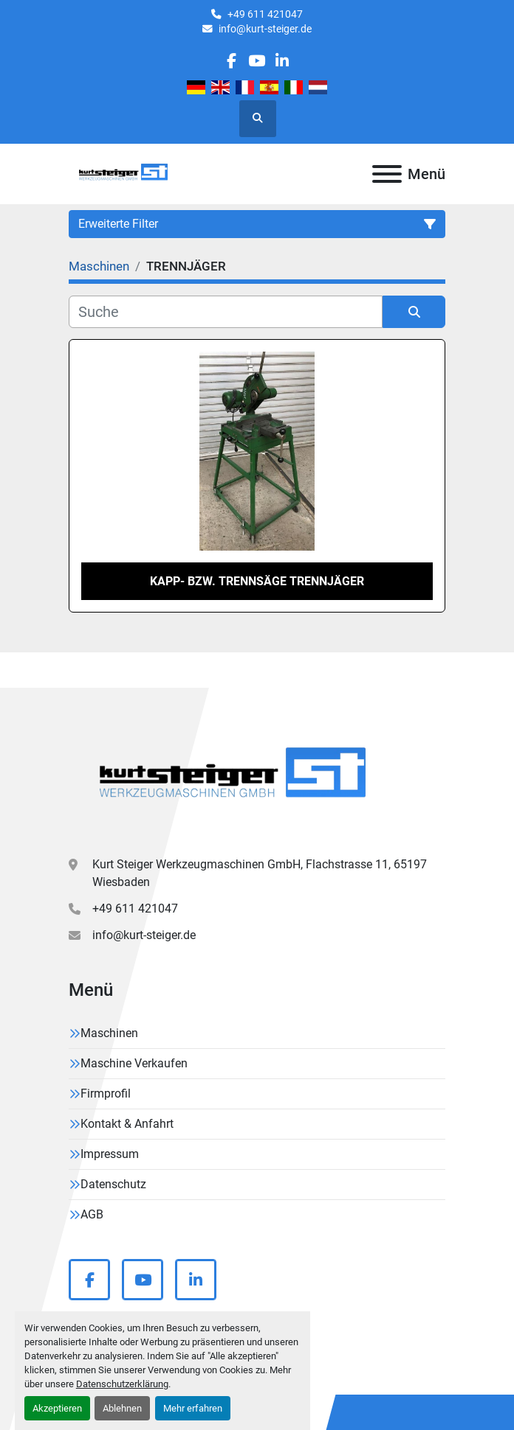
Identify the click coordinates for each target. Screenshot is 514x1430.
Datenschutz (113, 1184)
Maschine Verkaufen (134, 1063)
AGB (91, 1214)
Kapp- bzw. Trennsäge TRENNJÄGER (257, 581)
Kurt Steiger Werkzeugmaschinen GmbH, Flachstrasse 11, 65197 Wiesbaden (259, 873)
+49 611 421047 (265, 14)
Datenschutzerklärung (122, 1383)
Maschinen (109, 1033)
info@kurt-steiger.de (265, 29)
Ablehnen (122, 1408)
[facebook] (231, 61)
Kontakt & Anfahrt (127, 1124)
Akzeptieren (57, 1408)
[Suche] (226, 312)
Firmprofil (105, 1094)
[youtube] (256, 61)
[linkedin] (282, 61)
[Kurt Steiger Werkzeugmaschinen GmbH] (235, 777)
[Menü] (387, 174)
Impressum (109, 1154)
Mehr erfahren (192, 1408)
